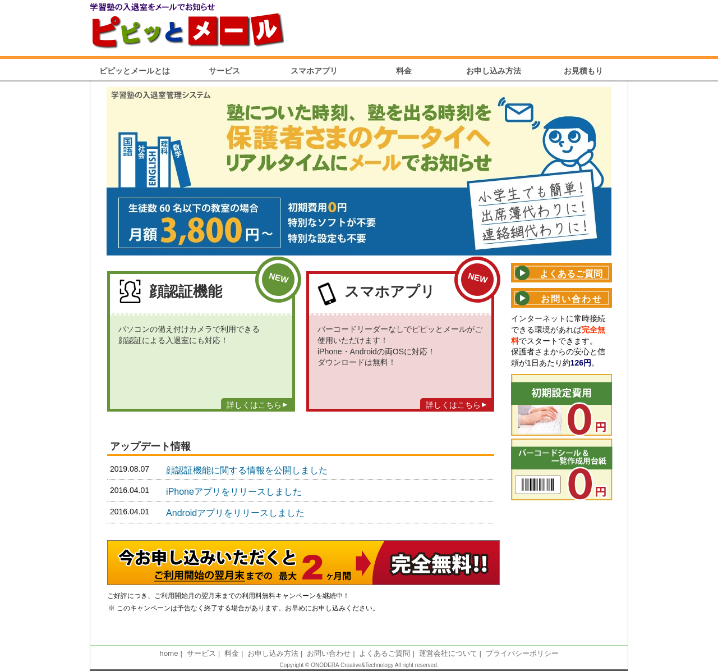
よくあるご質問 (384, 653)
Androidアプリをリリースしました (235, 513)
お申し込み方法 (493, 70)
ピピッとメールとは (134, 70)
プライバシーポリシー (522, 653)
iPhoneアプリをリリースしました (234, 491)
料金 (404, 70)
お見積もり (583, 70)
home (168, 653)
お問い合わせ (329, 653)
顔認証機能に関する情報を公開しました (247, 470)
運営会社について (448, 653)
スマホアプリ (314, 70)
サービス (224, 70)
